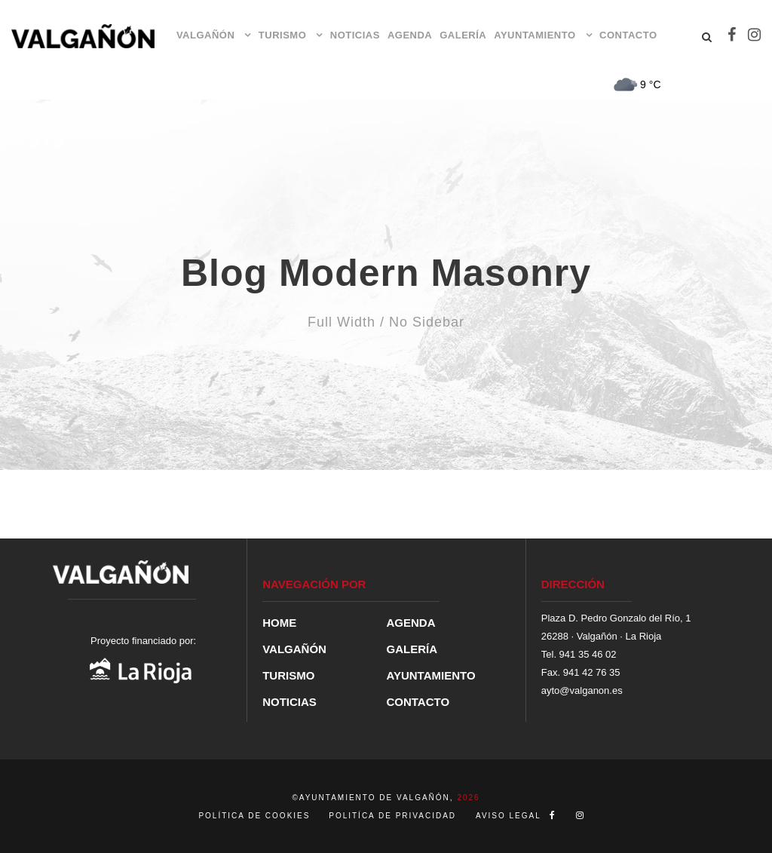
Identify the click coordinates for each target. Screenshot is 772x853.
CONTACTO (628, 35)
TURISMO (282, 35)
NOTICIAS (355, 35)
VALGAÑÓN (205, 35)
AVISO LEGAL (508, 816)
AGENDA (410, 35)
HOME (279, 622)
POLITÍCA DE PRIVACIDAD (392, 816)
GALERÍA (463, 35)
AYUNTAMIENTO (534, 35)
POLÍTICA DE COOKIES (256, 816)
